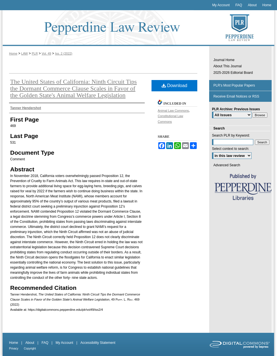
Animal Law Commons (173, 110)
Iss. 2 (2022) (63, 53)
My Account (64, 343)
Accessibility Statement (98, 343)
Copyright (30, 348)
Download (174, 85)
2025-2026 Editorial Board (233, 73)
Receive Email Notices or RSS (236, 96)
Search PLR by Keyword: (231, 135)
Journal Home (224, 60)
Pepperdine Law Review (104, 28)
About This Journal (227, 66)
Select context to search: (230, 149)
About (29, 343)
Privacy (13, 348)
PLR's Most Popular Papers (234, 85)
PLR (35, 53)
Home (13, 53)
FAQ (45, 343)
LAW (24, 53)
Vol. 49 (46, 53)
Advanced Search (226, 165)
